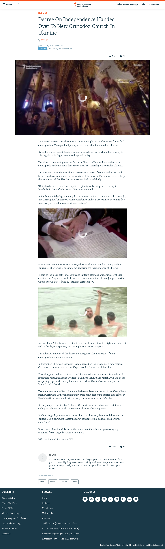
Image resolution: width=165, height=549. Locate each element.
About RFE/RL (8, 498)
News (44, 498)
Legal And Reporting (11, 524)
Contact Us (6, 534)
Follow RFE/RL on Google (127, 4)
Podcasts (46, 519)
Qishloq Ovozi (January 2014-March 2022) (61, 524)
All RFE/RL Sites (9, 529)
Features (46, 503)
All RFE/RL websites (150, 4)
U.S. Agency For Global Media (15, 519)
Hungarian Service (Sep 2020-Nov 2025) (61, 539)
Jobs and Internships (11, 513)
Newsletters (47, 508)
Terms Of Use (8, 508)
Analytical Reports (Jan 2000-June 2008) (61, 534)
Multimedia (47, 513)
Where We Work (9, 503)
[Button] (113, 56)
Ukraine (42, 13)
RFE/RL (44, 40)
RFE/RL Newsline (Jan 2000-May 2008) (60, 529)
